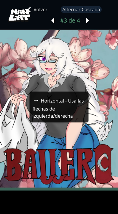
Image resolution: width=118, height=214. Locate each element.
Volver (37, 9)
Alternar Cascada (81, 9)
